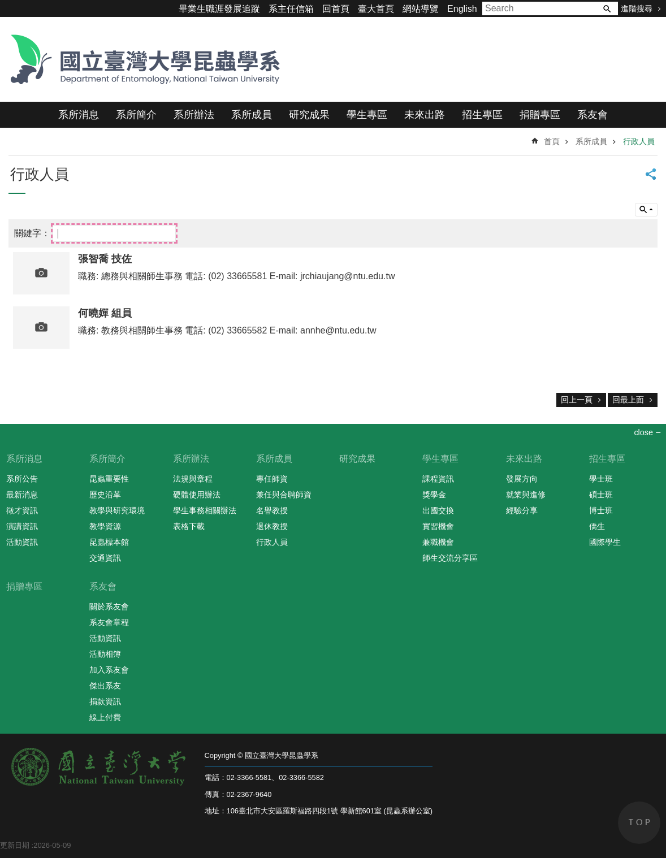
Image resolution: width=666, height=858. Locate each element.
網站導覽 (421, 9)
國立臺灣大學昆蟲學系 (141, 59)
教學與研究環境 (117, 510)
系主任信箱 (291, 9)
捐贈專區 (540, 114)
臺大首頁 (376, 9)
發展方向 (522, 478)
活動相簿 (105, 653)
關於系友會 (109, 606)
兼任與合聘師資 (284, 494)
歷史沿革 (105, 494)
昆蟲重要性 (109, 478)
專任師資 (272, 478)
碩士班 (601, 494)
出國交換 (438, 510)
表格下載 (189, 526)
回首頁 (335, 9)
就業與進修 (526, 494)
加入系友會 (109, 669)
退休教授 (272, 526)
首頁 (552, 141)
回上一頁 (577, 399)
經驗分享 (522, 510)
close (643, 432)
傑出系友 (105, 685)
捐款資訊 (105, 701)
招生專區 (482, 114)
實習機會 (438, 526)
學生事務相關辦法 (204, 510)
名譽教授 (272, 510)
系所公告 (22, 478)
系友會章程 (109, 622)
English (462, 9)
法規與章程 (193, 478)
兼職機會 (438, 542)
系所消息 (78, 114)
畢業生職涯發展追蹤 (219, 9)
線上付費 (105, 717)
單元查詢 (646, 209)
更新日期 (14, 845)
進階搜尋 (636, 8)
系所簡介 (136, 114)
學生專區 (367, 114)
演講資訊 (22, 526)
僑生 (597, 526)
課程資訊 (438, 478)
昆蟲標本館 (109, 542)
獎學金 (434, 494)
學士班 (601, 478)
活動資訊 (22, 542)
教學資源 (105, 526)
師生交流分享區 (450, 557)
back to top (639, 822)
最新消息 (22, 494)
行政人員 (639, 141)
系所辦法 (194, 114)
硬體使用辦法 (196, 494)
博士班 (601, 510)
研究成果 (309, 114)
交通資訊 (105, 557)
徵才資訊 (22, 510)
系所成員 (251, 114)
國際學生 (605, 542)
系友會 (592, 114)
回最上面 (628, 399)
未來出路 (424, 114)
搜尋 (606, 8)
